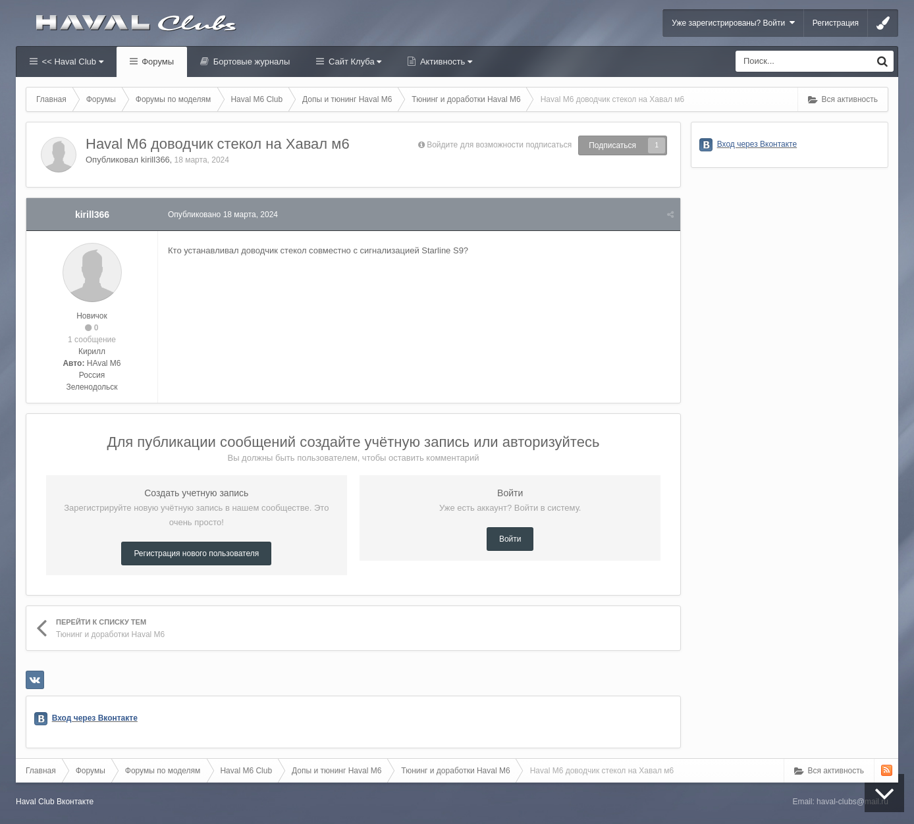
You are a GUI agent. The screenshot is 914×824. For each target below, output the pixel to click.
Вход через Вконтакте (95, 718)
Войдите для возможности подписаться (499, 144)
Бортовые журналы (250, 61)
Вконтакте (75, 801)
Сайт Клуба (353, 61)
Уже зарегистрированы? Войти (733, 23)
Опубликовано (223, 214)
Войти (510, 539)
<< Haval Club (71, 61)
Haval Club (35, 801)
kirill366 (155, 160)
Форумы (157, 61)
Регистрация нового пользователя (196, 553)
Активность (444, 61)
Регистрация (836, 23)
